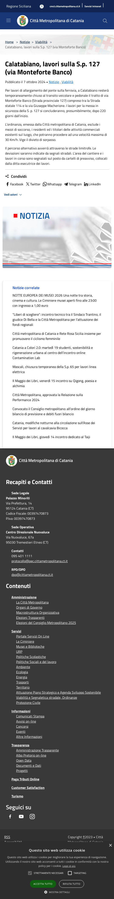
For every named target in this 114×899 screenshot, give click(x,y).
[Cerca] (105, 20)
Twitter (33, 184)
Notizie (25, 41)
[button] (48, 873)
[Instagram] (32, 816)
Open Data (23, 760)
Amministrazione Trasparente (37, 750)
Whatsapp (52, 184)
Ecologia (22, 672)
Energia (21, 677)
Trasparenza (20, 745)
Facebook (14, 184)
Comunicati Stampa (30, 716)
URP (19, 651)
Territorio (23, 687)
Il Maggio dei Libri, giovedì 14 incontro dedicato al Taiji (51, 436)
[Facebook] (10, 816)
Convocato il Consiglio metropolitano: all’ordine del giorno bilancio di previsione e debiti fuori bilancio (54, 411)
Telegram (72, 184)
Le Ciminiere (25, 641)
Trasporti (22, 682)
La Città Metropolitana (32, 602)
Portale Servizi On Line (32, 636)
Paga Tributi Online (25, 779)
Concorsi (22, 726)
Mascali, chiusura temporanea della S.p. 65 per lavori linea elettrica (54, 369)
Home (9, 41)
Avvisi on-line (26, 721)
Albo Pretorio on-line (31, 755)
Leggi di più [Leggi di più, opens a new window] (69, 866)
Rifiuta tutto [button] (71, 883)
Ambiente (23, 667)
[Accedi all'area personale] (42, 6)
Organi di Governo (29, 607)
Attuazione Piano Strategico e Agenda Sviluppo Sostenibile (58, 692)
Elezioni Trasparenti (30, 617)
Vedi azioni (13, 194)
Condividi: (16, 176)
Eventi (20, 731)
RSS (7, 836)
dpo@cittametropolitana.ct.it (32, 574)
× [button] (110, 845)
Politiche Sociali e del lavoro (36, 662)
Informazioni (20, 711)
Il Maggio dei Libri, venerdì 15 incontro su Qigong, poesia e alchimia (55, 383)
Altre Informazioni (29, 737)
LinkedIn (92, 184)
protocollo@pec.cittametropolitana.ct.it (39, 561)
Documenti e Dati (28, 765)
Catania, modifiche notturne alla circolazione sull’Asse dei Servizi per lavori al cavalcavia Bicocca (54, 425)
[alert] (57, 870)
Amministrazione (24, 597)
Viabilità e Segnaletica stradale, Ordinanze (46, 697)
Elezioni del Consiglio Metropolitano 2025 (46, 623)
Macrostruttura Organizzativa (37, 612)
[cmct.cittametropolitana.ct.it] (65, 6)
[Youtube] (21, 816)
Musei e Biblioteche (30, 646)
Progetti (22, 771)
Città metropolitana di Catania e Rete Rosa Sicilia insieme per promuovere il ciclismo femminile (57, 336)
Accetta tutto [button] (43, 883)
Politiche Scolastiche (31, 657)
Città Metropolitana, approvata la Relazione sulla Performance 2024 (48, 397)
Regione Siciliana (18, 6)
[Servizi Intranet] (92, 6)
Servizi (16, 631)
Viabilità (41, 41)
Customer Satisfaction (28, 787)
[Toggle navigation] (8, 20)
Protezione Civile (28, 702)
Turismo (17, 796)
